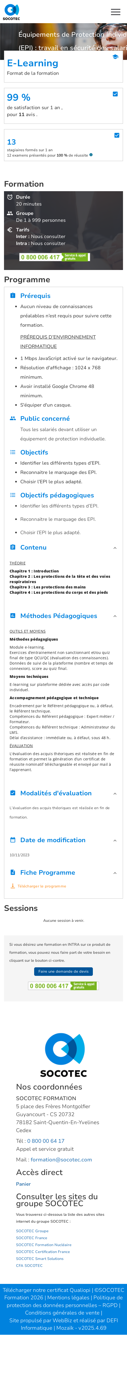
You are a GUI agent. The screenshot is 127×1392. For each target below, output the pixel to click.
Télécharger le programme (42, 886)
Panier (23, 1184)
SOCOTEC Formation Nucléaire (44, 1244)
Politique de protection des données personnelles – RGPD (65, 1301)
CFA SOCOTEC (29, 1265)
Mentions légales (69, 1297)
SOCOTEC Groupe (32, 1231)
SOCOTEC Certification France (43, 1251)
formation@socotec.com (61, 1159)
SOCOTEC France (31, 1237)
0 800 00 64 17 (46, 1141)
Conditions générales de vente (63, 1312)
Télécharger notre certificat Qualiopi (46, 1290)
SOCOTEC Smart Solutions (40, 1258)
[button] (63, 549)
